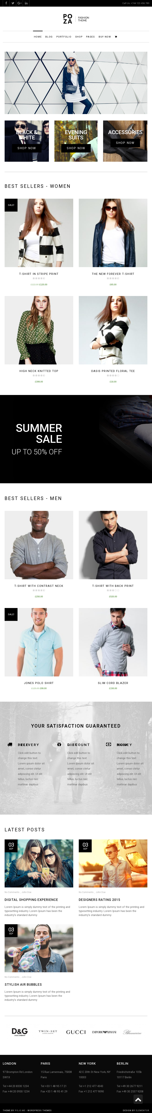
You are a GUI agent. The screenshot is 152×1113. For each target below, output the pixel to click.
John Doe (26, 892)
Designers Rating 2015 (97, 900)
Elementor (142, 1110)
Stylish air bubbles (23, 983)
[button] (27, 148)
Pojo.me (20, 1110)
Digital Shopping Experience (31, 900)
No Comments (12, 892)
